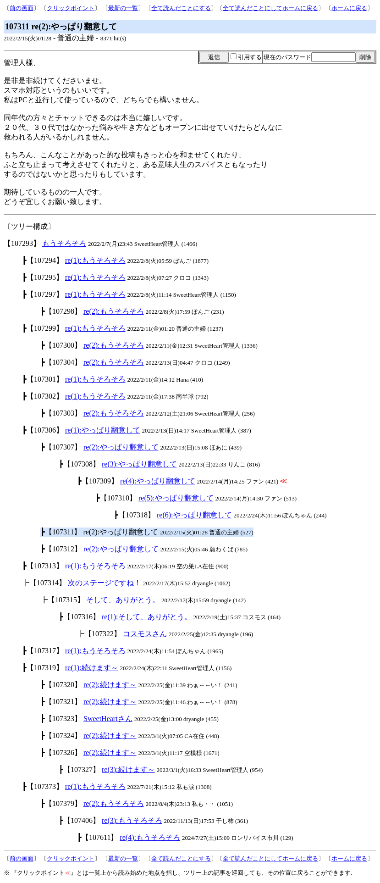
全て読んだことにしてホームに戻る (270, 8)
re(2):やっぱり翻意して (121, 447)
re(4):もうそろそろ (150, 837)
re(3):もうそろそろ (132, 820)
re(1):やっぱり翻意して (102, 430)
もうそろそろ (64, 243)
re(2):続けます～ (110, 685)
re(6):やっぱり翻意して (194, 515)
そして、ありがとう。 (123, 600)
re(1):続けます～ (91, 668)
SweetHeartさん (107, 718)
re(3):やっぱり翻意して (139, 464)
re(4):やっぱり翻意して (157, 481)
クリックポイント (70, 8)
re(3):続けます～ (128, 769)
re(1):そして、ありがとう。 (147, 617)
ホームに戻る (349, 8)
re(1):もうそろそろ (95, 260)
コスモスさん (145, 634)
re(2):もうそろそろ (113, 311)
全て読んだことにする (181, 8)
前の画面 (21, 8)
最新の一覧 (123, 8)
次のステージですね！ (104, 583)
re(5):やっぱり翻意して (176, 498)
